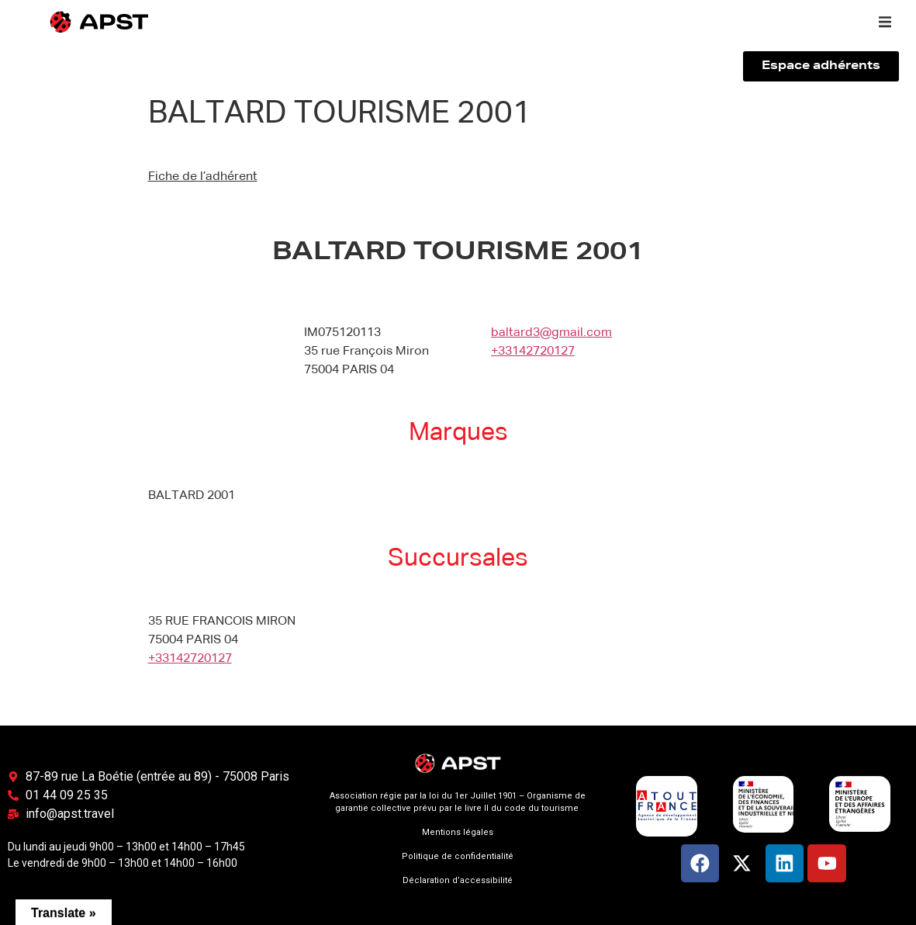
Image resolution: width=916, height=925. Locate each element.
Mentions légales (457, 832)
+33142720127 (533, 351)
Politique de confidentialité (457, 856)
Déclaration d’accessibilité (458, 880)
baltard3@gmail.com (551, 333)
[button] (885, 22)
